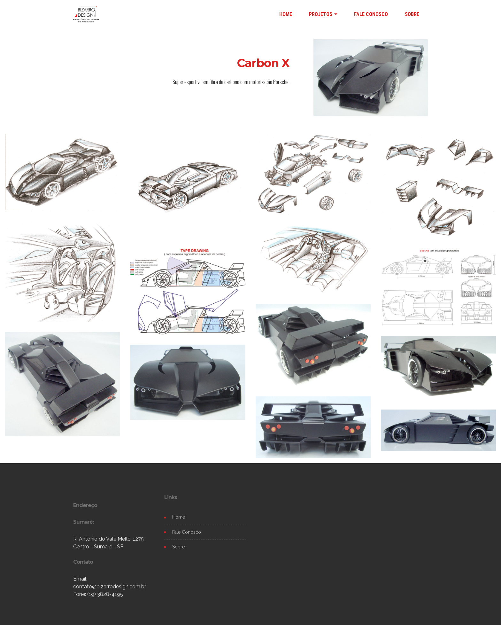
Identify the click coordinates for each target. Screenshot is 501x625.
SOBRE (412, 14)
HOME (285, 14)
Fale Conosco (186, 538)
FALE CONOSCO (371, 14)
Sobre (178, 553)
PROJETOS (320, 14)
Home (178, 523)
